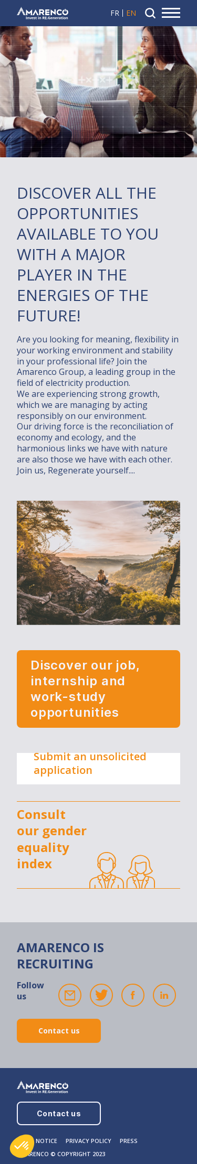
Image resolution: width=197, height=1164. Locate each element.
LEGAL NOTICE (37, 1141)
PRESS (129, 1141)
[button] (22, 1146)
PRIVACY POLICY (88, 1141)
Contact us (59, 1031)
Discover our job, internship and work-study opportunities (85, 689)
